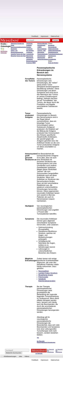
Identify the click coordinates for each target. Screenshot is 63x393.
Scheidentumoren (53, 52)
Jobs (20, 356)
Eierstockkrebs (52, 47)
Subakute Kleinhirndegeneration (46, 280)
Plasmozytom (41, 57)
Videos (27, 356)
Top (38, 337)
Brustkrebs (51, 45)
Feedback (35, 36)
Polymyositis (43, 277)
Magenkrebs (29, 55)
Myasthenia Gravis (45, 275)
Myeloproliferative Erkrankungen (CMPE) (42, 45)
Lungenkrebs (30, 54)
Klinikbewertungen (10, 356)
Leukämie (29, 45)
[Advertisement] (20, 17)
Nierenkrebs (40, 52)
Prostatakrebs (52, 59)
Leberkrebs (29, 43)
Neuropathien (43, 271)
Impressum (44, 36)
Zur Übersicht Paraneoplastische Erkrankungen (46, 341)
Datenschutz (55, 36)
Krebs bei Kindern (53, 62)
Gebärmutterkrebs (53, 48)
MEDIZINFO (10, 40)
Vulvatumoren (52, 55)
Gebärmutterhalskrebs (54, 50)
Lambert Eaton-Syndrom (47, 273)
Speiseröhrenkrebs (42, 59)
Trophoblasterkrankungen (55, 54)
